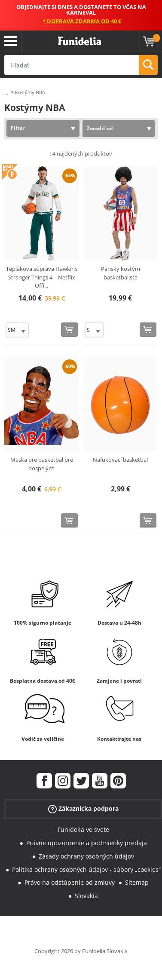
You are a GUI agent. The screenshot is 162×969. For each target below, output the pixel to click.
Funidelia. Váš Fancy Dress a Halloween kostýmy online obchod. (79, 41)
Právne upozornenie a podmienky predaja (86, 843)
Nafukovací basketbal (120, 459)
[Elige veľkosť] (17, 329)
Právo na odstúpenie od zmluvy (69, 882)
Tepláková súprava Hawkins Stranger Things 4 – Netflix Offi (41, 277)
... (6, 92)
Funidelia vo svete (83, 829)
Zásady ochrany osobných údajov (86, 856)
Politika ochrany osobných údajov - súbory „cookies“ (86, 869)
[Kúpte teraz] (69, 329)
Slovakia (86, 896)
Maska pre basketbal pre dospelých (41, 464)
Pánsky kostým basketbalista (120, 273)
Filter (17, 128)
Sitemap (137, 882)
